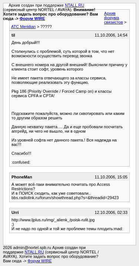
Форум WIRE (32, 18)
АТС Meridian (23, 26)
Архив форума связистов (113, 17)
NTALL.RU (74, 5)
